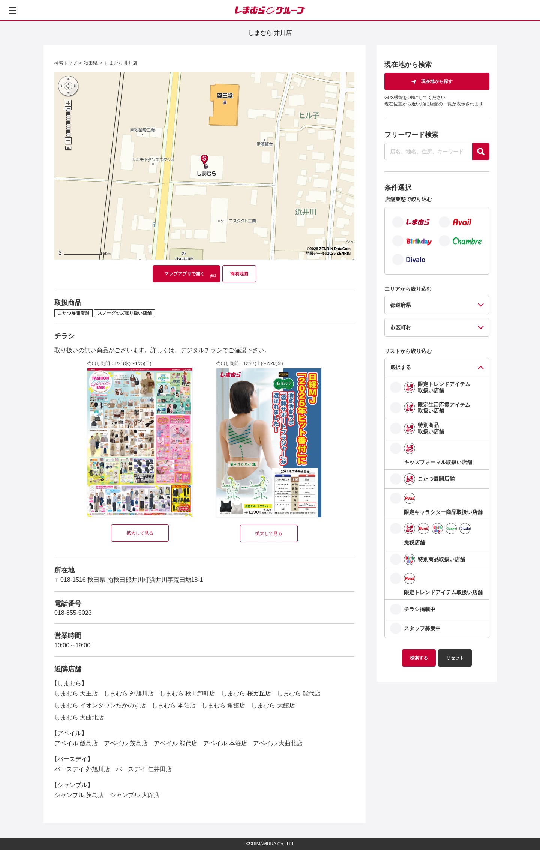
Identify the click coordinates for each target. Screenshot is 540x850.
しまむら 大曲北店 (79, 717)
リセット (455, 658)
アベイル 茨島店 (125, 743)
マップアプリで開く (184, 273)
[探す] (480, 151)
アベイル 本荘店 (225, 743)
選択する (400, 367)
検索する (419, 658)
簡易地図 (239, 273)
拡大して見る (139, 533)
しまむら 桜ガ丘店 (246, 693)
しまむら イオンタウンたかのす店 (100, 705)
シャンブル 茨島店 (79, 795)
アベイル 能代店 (175, 743)
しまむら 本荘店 (173, 705)
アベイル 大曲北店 (278, 743)
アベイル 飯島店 (76, 743)
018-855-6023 (73, 613)
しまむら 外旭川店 (128, 693)
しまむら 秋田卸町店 (187, 693)
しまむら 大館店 (273, 705)
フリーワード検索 (411, 134)
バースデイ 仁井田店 (143, 769)
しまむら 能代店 (299, 693)
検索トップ (65, 63)
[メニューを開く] (13, 10)
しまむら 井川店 (121, 63)
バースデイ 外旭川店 (82, 769)
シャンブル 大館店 (134, 795)
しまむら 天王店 (76, 693)
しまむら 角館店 (223, 705)
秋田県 (91, 63)
